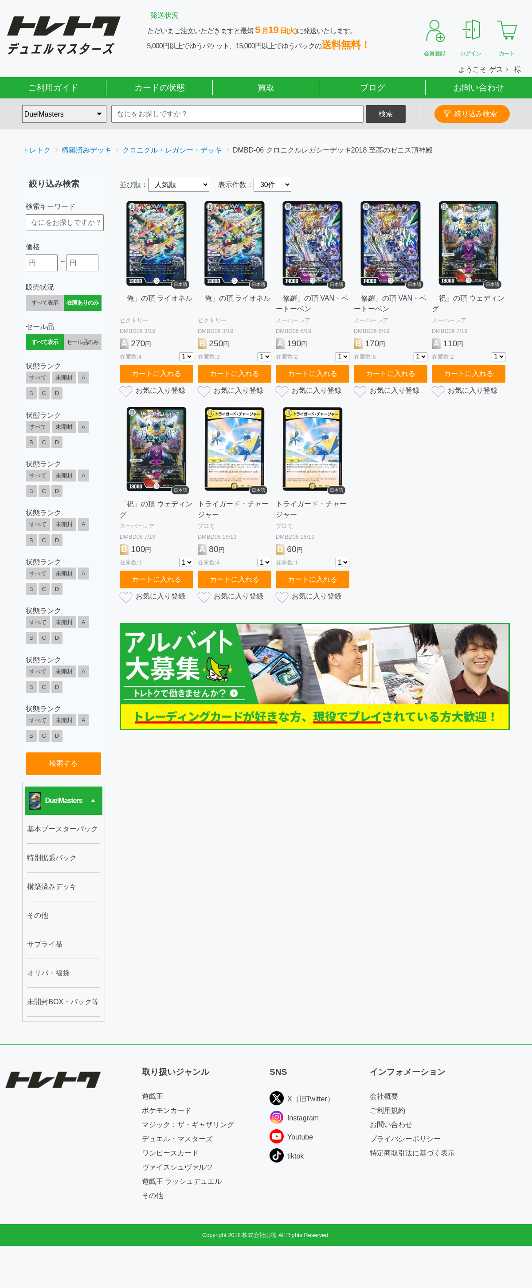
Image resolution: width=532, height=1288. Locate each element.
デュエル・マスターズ (177, 1139)
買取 (266, 87)
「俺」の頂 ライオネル (156, 298)
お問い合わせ (479, 87)
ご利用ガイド (53, 87)
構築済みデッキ (86, 150)
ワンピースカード (170, 1153)
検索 (386, 113)
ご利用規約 (387, 1110)
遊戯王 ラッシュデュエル (182, 1181)
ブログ (372, 87)
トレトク (36, 150)
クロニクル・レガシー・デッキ (172, 150)
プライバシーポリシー (405, 1139)
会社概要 (384, 1096)
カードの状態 (159, 87)
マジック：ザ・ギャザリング (188, 1124)
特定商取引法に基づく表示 (412, 1153)
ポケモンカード (167, 1110)
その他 (152, 1195)
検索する (63, 763)
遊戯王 (152, 1096)
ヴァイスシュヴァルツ (177, 1167)
